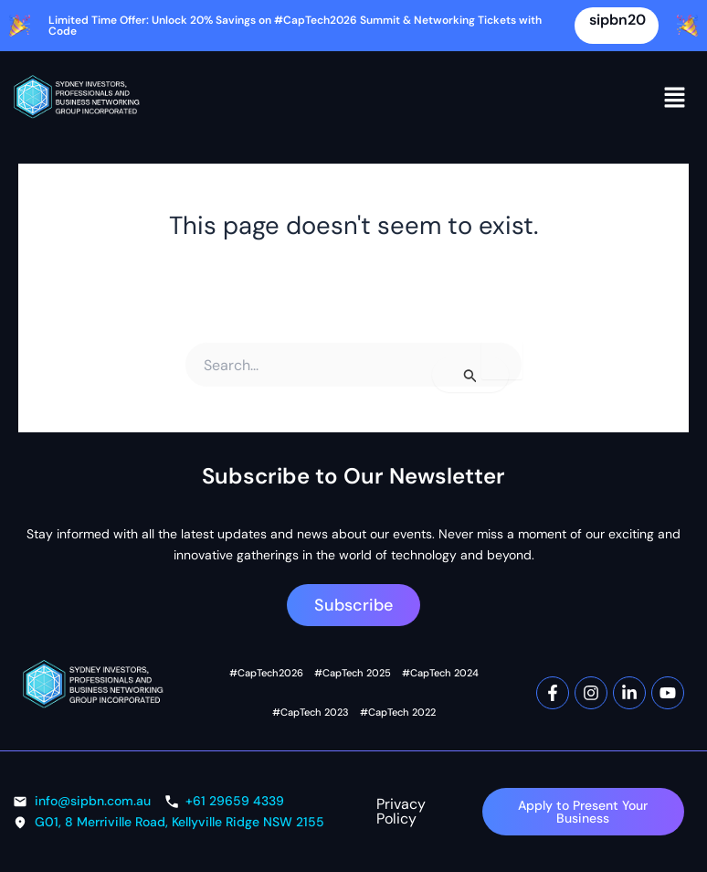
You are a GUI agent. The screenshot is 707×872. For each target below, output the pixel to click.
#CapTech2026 (266, 672)
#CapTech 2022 (397, 712)
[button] (675, 98)
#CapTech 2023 (311, 712)
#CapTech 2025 (352, 672)
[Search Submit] (470, 374)
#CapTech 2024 (439, 672)
